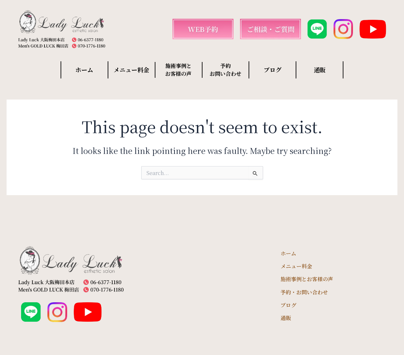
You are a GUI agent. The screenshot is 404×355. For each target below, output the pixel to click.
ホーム (84, 69)
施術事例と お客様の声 (178, 69)
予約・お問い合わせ (304, 292)
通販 (320, 69)
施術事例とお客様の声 (307, 279)
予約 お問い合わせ (225, 69)
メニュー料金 (131, 69)
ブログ (273, 69)
